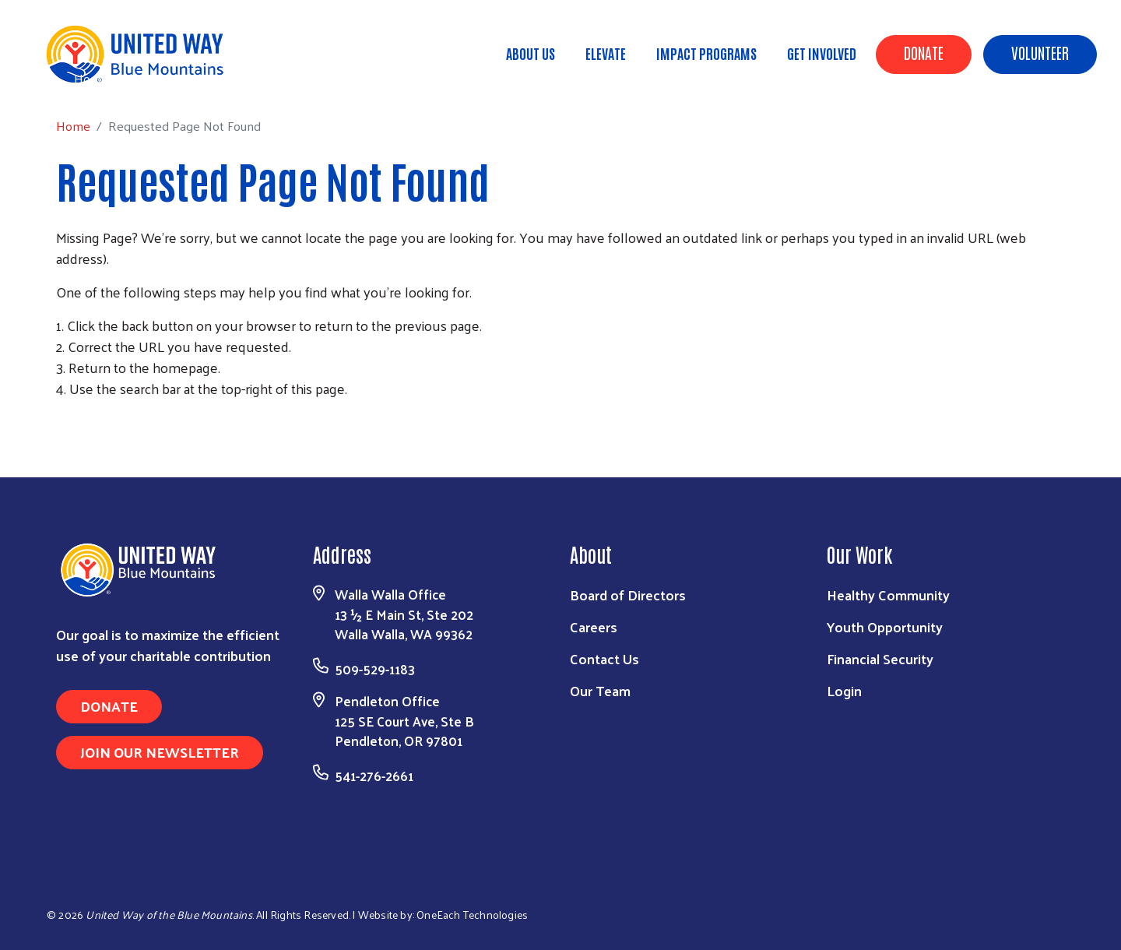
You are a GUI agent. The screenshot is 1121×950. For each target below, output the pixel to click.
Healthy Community (888, 594)
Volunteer (1040, 52)
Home (91, 78)
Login (844, 690)
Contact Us (604, 658)
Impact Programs (706, 53)
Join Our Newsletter (159, 752)
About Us (530, 53)
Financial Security (880, 658)
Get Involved (821, 53)
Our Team (600, 690)
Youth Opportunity (885, 626)
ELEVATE (605, 53)
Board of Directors (628, 594)
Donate (924, 52)
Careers (593, 626)
